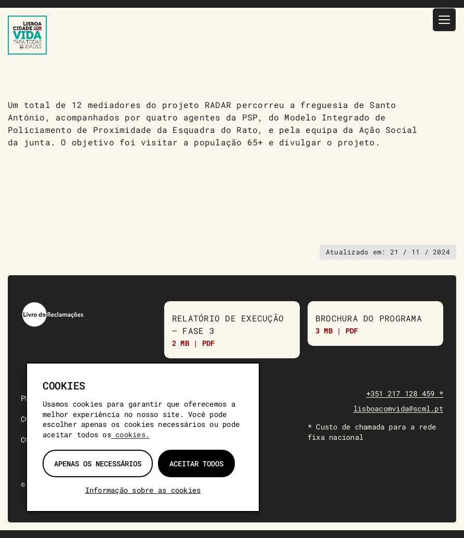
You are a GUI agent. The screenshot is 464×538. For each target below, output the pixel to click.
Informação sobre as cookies (143, 490)
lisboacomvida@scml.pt (398, 408)
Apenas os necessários (97, 463)
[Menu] (444, 19)
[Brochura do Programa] (375, 323)
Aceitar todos (196, 463)
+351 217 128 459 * (404, 393)
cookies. (130, 434)
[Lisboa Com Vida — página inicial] (27, 35)
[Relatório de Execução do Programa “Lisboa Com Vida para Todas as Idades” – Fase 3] (232, 329)
